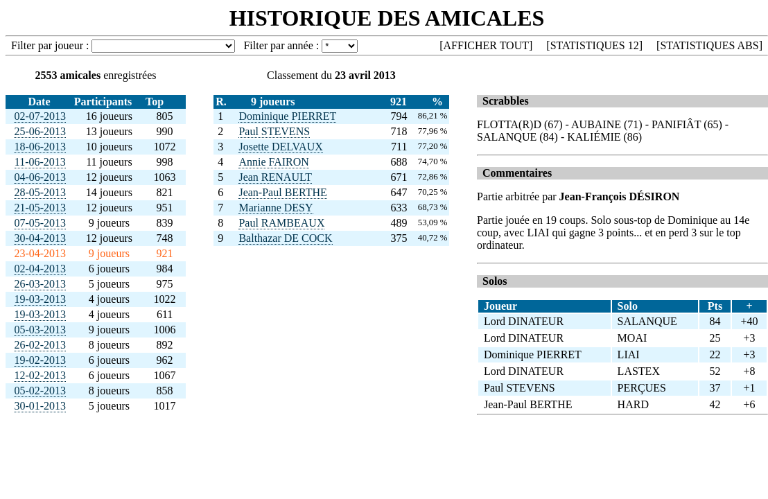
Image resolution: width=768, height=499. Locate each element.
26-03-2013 (40, 284)
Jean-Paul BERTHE (282, 192)
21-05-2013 (40, 207)
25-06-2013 (40, 131)
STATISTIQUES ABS (709, 45)
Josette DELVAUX (280, 146)
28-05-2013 (40, 192)
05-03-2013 (40, 329)
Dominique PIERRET (287, 116)
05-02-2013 (40, 390)
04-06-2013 (40, 177)
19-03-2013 (40, 299)
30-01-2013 (40, 406)
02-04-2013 (40, 268)
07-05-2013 (40, 223)
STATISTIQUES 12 (594, 45)
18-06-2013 (40, 146)
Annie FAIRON (273, 162)
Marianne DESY (275, 207)
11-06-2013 (40, 162)
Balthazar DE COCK (285, 238)
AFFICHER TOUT (486, 45)
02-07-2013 (40, 116)
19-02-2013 (40, 360)
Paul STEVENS (274, 131)
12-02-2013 (40, 375)
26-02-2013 (40, 345)
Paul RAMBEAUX (281, 223)
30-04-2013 (40, 238)
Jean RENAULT (275, 177)
